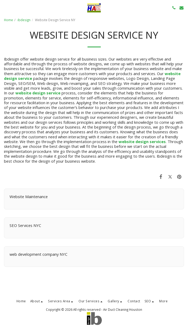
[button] (5, 7)
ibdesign (24, 20)
